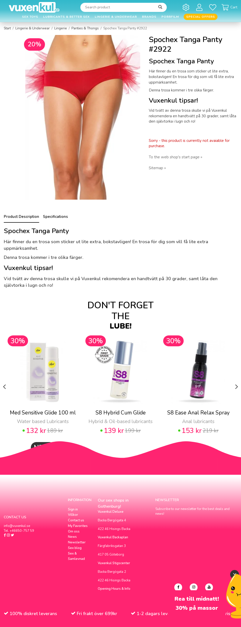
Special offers (200, 17)
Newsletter (77, 542)
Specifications (55, 216)
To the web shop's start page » (175, 157)
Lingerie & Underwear (116, 17)
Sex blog (75, 548)
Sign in (73, 509)
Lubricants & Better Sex (66, 17)
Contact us (76, 520)
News (72, 537)
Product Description (21, 216)
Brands (149, 17)
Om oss (74, 531)
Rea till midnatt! (197, 599)
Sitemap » (157, 167)
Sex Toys (30, 17)
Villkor (73, 514)
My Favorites (78, 526)
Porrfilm (170, 17)
